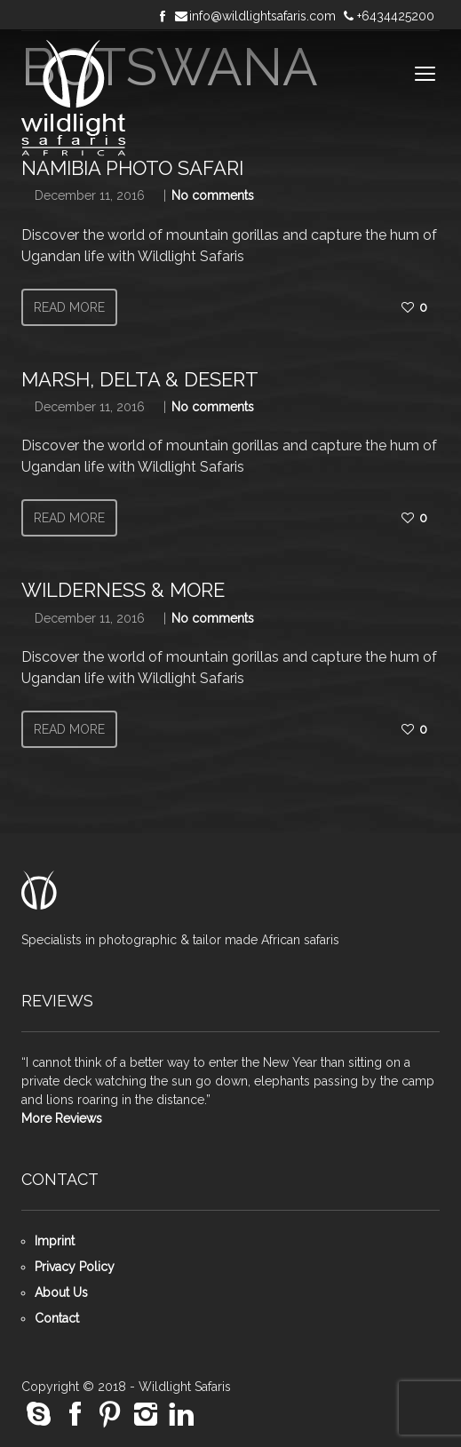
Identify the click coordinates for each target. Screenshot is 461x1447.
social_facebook (74, 1414)
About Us (61, 1292)
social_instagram (145, 1414)
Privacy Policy (75, 1267)
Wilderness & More (123, 589)
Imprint (55, 1241)
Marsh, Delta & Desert (139, 379)
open (425, 73)
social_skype (39, 1414)
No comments (212, 195)
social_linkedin (181, 1414)
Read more (69, 307)
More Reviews (61, 1118)
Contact (57, 1318)
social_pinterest (110, 1414)
